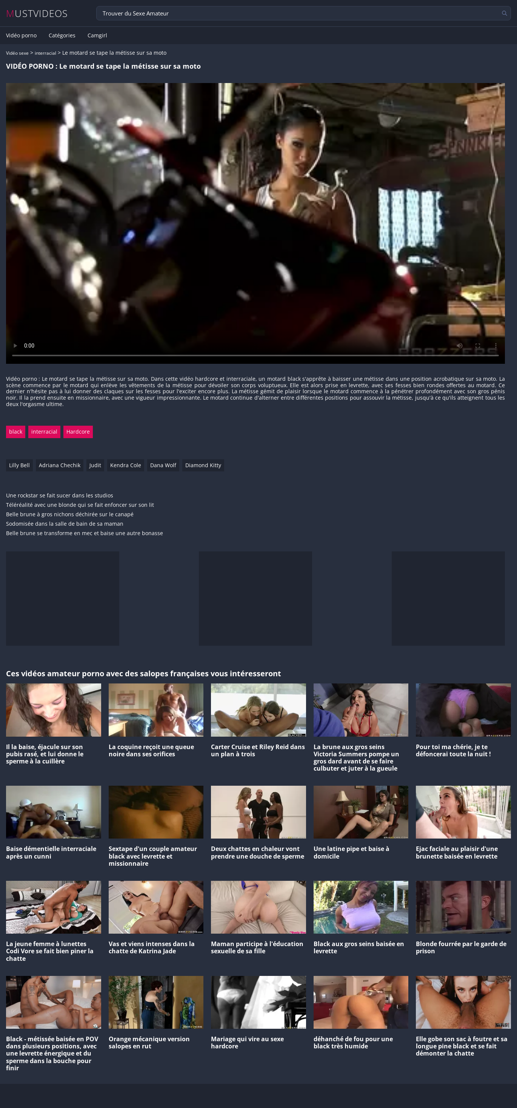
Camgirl (97, 35)
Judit (95, 465)
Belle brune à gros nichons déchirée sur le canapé (70, 514)
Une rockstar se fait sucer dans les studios (59, 495)
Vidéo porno (21, 35)
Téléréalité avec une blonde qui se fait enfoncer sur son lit (80, 505)
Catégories (62, 35)
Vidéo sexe (17, 53)
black (15, 431)
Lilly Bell (19, 465)
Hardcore (78, 431)
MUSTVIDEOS (37, 13)
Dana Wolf (163, 465)
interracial (45, 53)
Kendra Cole (125, 465)
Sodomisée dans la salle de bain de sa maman (64, 524)
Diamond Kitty (203, 465)
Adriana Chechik (59, 465)
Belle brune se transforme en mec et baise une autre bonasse (84, 533)
